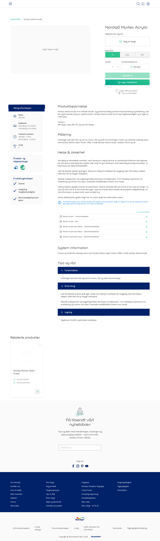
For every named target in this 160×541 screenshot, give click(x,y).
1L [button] (113, 54)
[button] (148, 3)
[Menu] (10, 4)
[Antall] (112, 67)
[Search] (138, 3)
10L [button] (142, 54)
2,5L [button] (127, 54)
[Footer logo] (80, 519)
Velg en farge (127, 41)
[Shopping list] (143, 3)
